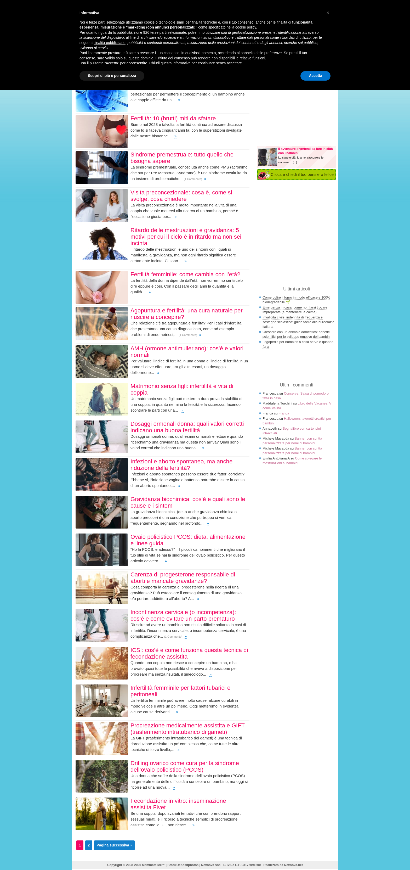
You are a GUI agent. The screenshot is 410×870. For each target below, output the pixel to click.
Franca (283, 413)
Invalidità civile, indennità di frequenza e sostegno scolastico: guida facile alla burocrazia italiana (298, 322)
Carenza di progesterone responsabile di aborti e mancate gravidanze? (182, 577)
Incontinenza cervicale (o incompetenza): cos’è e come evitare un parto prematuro (183, 615)
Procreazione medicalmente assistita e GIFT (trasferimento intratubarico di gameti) (187, 728)
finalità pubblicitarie (110, 43)
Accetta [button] (315, 76)
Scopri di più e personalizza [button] (112, 76)
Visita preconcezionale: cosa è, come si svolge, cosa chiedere (181, 195)
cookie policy (245, 27)
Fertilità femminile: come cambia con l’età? (185, 274)
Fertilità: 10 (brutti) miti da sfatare (173, 118)
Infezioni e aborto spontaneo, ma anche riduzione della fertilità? (181, 464)
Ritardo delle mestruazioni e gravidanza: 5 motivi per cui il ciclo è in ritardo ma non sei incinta (185, 236)
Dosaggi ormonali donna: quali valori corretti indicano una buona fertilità (187, 427)
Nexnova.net (293, 865)
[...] (295, 162)
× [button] (327, 12)
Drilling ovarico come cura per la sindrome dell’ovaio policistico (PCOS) (184, 766)
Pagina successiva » (114, 845)
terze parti (158, 32)
